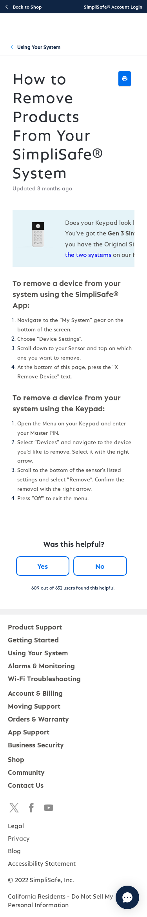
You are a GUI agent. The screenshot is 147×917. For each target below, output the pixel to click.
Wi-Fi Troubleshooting (44, 678)
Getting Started (33, 639)
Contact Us (26, 785)
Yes (42, 566)
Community (26, 772)
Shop (16, 759)
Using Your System (38, 47)
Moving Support (34, 706)
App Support (28, 731)
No (100, 566)
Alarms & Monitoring (41, 665)
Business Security (36, 744)
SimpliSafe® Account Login (113, 6)
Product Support (35, 626)
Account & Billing (35, 693)
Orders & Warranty (38, 718)
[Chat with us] (127, 897)
